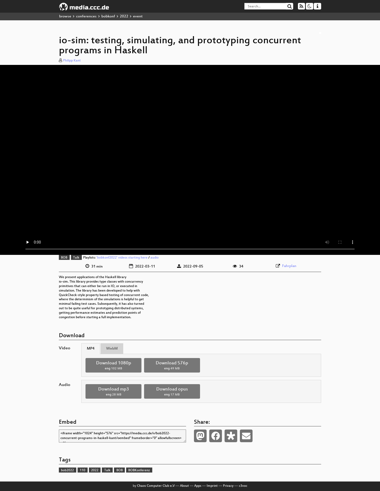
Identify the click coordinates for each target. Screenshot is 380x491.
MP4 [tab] (90, 348)
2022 (124, 16)
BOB (64, 258)
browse (65, 16)
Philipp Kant (72, 61)
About (184, 486)
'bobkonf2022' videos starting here (122, 258)
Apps (197, 486)
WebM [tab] (112, 348)
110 (82, 470)
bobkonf (108, 16)
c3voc (243, 486)
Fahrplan (289, 266)
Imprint (212, 486)
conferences (86, 16)
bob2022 (67, 470)
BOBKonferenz (139, 470)
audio (154, 258)
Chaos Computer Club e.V (156, 486)
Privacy (228, 486)
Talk (76, 258)
